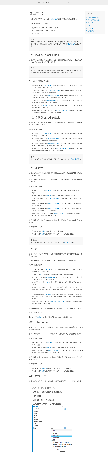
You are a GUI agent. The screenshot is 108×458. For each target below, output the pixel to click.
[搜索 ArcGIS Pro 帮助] (52, 2)
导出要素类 (89, 23)
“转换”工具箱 (71, 44)
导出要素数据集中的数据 (93, 20)
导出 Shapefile (90, 28)
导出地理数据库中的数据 (93, 17)
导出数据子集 (75, 159)
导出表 (88, 25)
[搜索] (69, 2)
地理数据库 (54, 19)
